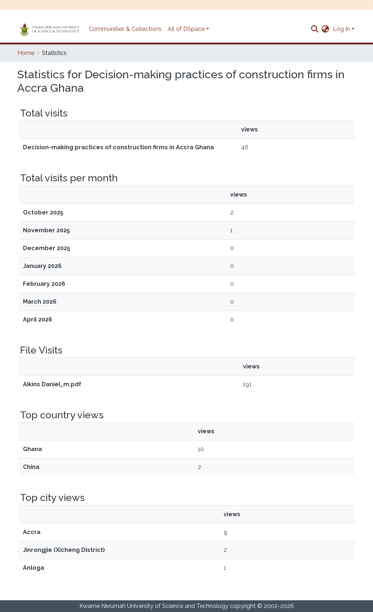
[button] (325, 29)
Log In (341, 28)
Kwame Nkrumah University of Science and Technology (153, 606)
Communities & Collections (125, 28)
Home (25, 53)
